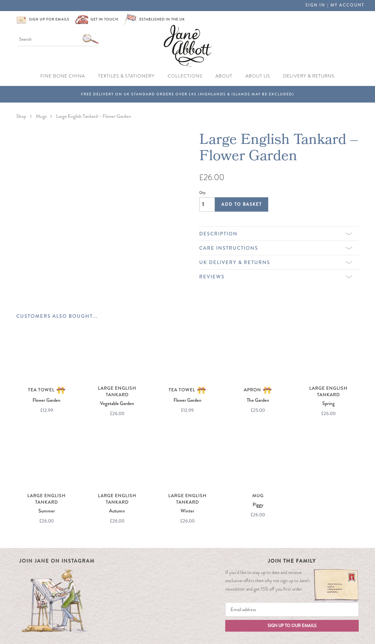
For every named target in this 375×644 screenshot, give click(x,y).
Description (275, 233)
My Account (347, 5)
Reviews (275, 276)
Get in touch (104, 19)
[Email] (292, 609)
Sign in (315, 5)
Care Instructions (275, 248)
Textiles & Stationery (126, 76)
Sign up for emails (49, 19)
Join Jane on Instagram (57, 561)
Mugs (41, 116)
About (223, 76)
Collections (185, 76)
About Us (257, 76)
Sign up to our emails (292, 626)
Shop (21, 116)
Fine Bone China (62, 76)
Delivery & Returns (309, 76)
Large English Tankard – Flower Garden (93, 116)
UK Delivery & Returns (275, 262)
